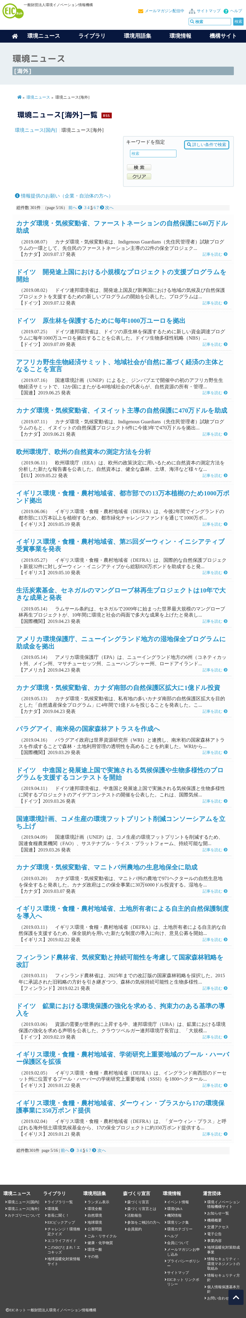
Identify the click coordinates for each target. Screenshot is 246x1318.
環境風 (52, 1209)
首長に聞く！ (58, 1215)
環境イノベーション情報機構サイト (223, 1204)
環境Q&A (174, 1209)
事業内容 (214, 1241)
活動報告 (134, 1215)
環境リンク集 (178, 1222)
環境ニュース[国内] (36, 130)
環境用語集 (137, 36)
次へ (107, 207)
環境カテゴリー (180, 1229)
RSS (106, 115)
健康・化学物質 (100, 1243)
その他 (92, 1256)
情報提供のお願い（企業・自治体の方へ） (64, 195)
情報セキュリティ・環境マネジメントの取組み (223, 1264)
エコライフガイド (62, 1241)
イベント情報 (178, 1202)
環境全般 (94, 1209)
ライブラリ (92, 36)
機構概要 (214, 1220)
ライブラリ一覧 (60, 1202)
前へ (75, 207)
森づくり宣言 (138, 1202)
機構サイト (223, 36)
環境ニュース (38, 97)
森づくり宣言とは (141, 1209)
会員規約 (134, 1229)
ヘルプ (236, 11)
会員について (178, 1243)
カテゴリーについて (24, 1215)
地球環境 (94, 1222)
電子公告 (214, 1234)
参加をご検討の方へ (143, 1222)
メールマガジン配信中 (164, 11)
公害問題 (94, 1229)
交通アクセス (218, 1227)
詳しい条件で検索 (206, 144)
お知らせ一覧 (218, 1213)
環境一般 (94, 1249)
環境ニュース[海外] (23, 1209)
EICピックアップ (61, 1222)
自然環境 (94, 1215)
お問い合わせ (218, 1298)
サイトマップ (208, 11)
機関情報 (174, 1215)
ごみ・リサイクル (102, 1236)
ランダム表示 (98, 1202)
